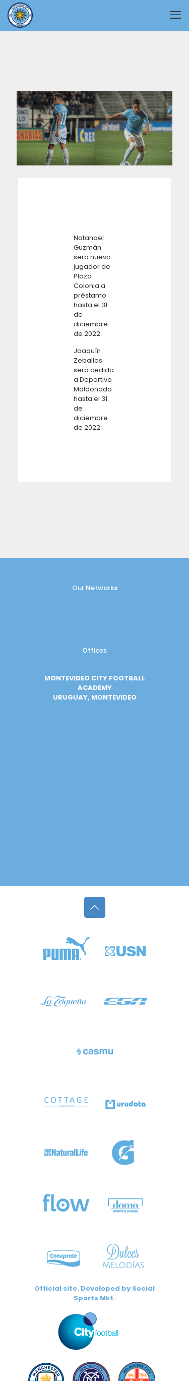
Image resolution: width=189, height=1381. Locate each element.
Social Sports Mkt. (114, 1293)
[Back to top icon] (94, 907)
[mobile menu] (175, 15)
